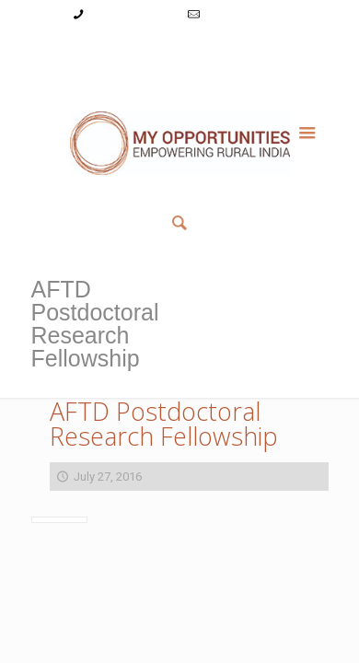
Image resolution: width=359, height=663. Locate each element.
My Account (72, 49)
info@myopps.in (246, 14)
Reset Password (261, 49)
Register (181, 49)
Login (131, 49)
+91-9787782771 (133, 14)
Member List (180, 69)
